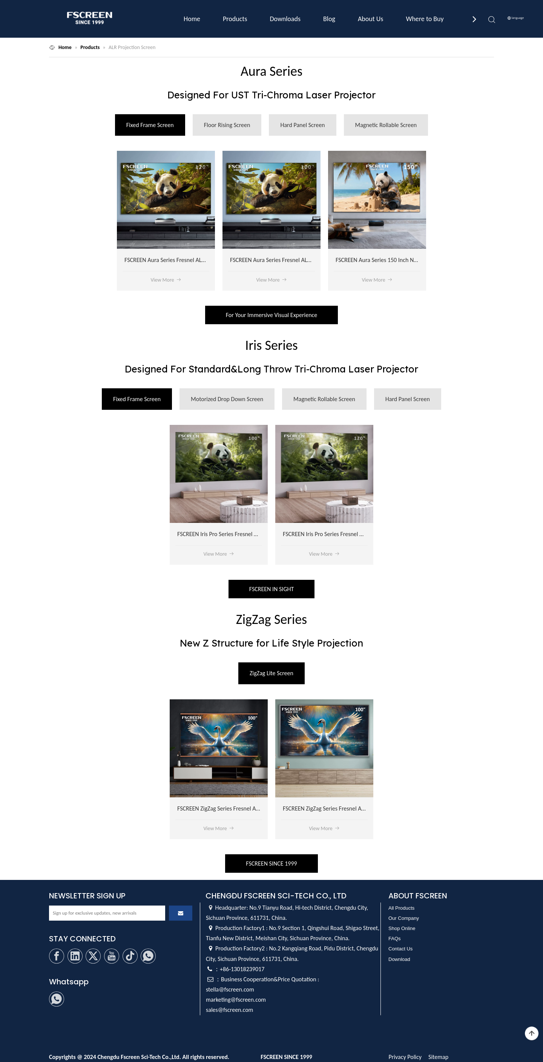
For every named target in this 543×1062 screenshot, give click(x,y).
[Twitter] (93, 956)
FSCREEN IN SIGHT (271, 589)
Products (235, 19)
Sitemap (438, 1056)
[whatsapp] (148, 956)
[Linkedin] (75, 956)
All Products (401, 908)
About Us (370, 19)
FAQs (394, 938)
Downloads (285, 19)
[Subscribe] (180, 913)
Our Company (403, 918)
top (531, 1034)
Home (192, 19)
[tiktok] (130, 956)
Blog (329, 19)
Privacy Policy (405, 1056)
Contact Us (400, 949)
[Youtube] (111, 956)
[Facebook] (56, 956)
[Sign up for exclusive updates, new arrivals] (107, 913)
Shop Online (402, 928)
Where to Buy (424, 19)
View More (165, 280)
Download (399, 959)
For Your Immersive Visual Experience (272, 315)
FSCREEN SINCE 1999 (271, 863)
